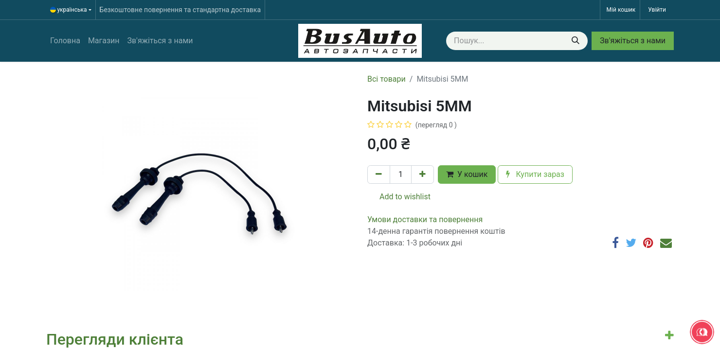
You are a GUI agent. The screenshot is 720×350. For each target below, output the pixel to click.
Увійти (657, 9)
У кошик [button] (466, 174)
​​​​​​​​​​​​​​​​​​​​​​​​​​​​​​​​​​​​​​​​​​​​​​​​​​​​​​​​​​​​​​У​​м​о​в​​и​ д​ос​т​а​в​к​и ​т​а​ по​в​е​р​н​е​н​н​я (425, 219)
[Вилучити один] (378, 174)
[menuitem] (65, 41)
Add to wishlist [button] (399, 196)
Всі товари (386, 79)
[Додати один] (422, 174)
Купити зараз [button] (535, 174)
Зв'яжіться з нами (633, 40)
